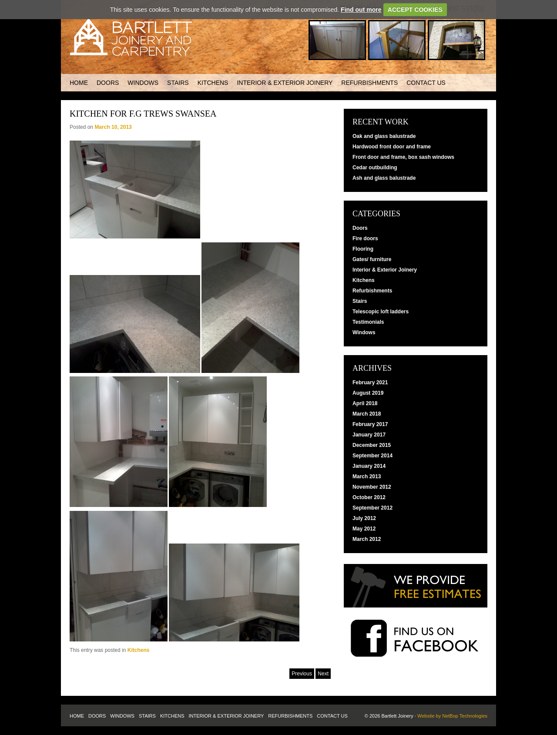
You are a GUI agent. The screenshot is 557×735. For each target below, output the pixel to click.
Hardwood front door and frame (391, 147)
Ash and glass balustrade (384, 178)
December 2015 (371, 445)
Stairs (178, 82)
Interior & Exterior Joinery (284, 82)
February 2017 (370, 424)
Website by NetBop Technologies (452, 715)
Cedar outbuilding (374, 167)
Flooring (362, 249)
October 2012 (369, 497)
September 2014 (372, 456)
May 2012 (364, 529)
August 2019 (367, 393)
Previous (302, 674)
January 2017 (369, 435)
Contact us (426, 82)
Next (323, 674)
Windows (143, 82)
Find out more (361, 9)
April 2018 (364, 403)
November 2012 (371, 487)
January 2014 (369, 466)
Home (79, 82)
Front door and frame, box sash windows (403, 157)
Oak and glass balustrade (384, 136)
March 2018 (366, 414)
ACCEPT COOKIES (415, 9)
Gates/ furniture (371, 259)
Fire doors (365, 238)
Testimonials (368, 322)
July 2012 (364, 518)
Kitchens (213, 82)
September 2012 (372, 508)
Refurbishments (369, 82)
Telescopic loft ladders (380, 312)
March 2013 (366, 476)
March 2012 (366, 539)
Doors (108, 82)
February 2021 (370, 382)
